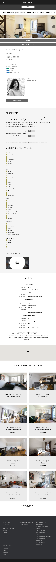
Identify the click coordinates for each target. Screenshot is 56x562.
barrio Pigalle (23, 120)
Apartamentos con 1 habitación (44, 536)
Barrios (38, 528)
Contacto (5, 530)
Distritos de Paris (40, 530)
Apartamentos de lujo (41, 532)
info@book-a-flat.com (8, 528)
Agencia (5, 532)
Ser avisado (17, 100)
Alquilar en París (23, 524)
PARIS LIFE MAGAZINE (7, 545)
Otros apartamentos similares (28, 506)
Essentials (5, 552)
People (4, 550)
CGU (38, 560)
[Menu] (4, 2)
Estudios (38, 534)
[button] (53, 26)
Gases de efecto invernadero (20, 136)
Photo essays (6, 548)
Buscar (28, 7)
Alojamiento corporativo (42, 526)
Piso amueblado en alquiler (26, 522)
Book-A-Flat (28, 2)
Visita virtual (27, 40)
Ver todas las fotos (28, 44)
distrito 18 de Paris (11, 120)
